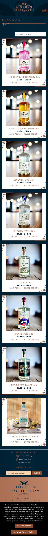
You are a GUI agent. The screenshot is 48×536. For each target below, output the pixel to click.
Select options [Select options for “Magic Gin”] (31, 288)
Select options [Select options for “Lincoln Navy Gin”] (31, 237)
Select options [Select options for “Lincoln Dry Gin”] (31, 185)
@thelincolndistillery (24, 459)
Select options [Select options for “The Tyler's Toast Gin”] (31, 391)
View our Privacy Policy (24, 532)
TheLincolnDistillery (24, 456)
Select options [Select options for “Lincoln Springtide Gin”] (31, 442)
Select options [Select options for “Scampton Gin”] (31, 339)
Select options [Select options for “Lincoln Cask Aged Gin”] (31, 134)
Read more (15, 83)
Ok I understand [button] (24, 526)
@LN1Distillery (24, 463)
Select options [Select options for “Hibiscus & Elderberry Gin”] (31, 83)
